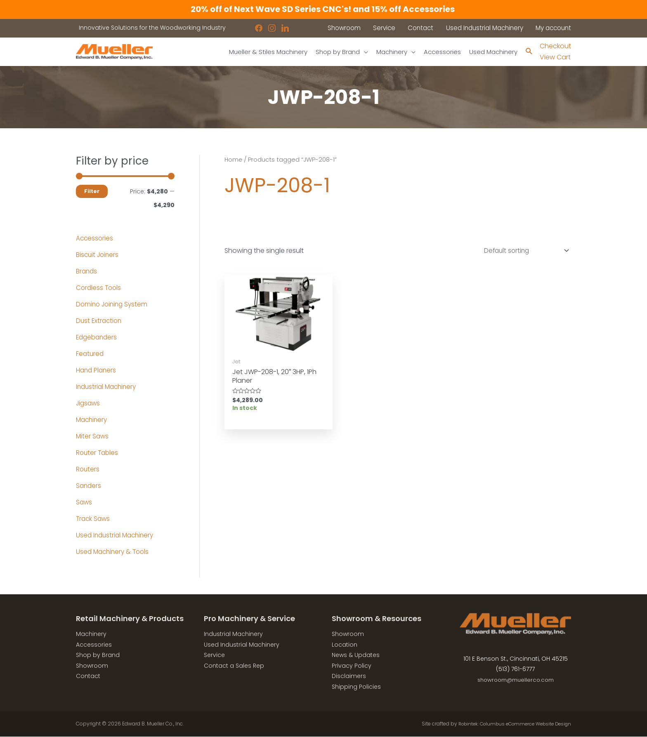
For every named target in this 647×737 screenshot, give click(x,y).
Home (233, 160)
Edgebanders (98, 337)
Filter (91, 191)
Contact (88, 676)
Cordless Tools (99, 288)
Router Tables (98, 453)
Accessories (95, 238)
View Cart (555, 57)
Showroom (92, 666)
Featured (90, 354)
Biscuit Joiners (98, 255)
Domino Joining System (113, 304)
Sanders (89, 486)
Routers (88, 469)
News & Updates (356, 655)
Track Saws (94, 519)
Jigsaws (89, 403)
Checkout (555, 46)
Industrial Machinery (108, 387)
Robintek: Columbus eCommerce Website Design (510, 724)
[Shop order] (522, 252)
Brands (87, 271)
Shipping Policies (356, 687)
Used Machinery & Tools (114, 552)
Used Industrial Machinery (117, 535)
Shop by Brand (98, 655)
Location (344, 645)
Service (214, 655)
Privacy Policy (351, 666)
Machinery (92, 420)
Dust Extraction (100, 321)
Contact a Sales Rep (234, 666)
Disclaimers (349, 676)
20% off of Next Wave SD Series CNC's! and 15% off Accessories (323, 9)
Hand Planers (97, 370)
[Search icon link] (528, 52)
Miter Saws (93, 436)
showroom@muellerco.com (515, 680)
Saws (84, 502)
